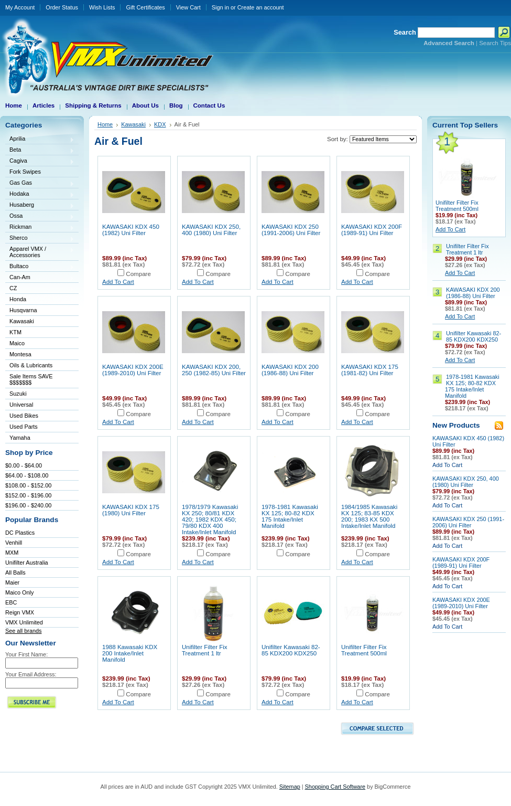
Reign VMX (19, 612)
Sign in (220, 7)
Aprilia (39, 139)
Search (405, 32)
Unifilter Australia (26, 562)
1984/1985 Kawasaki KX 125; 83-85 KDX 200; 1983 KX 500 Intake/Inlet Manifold (369, 516)
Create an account (260, 7)
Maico (39, 344)
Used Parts (23, 426)
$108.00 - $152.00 (28, 485)
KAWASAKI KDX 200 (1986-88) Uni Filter (290, 370)
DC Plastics (20, 532)
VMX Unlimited (24, 622)
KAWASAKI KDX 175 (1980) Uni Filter (130, 510)
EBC (11, 602)
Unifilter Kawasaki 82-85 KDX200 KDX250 (291, 650)
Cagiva (39, 161)
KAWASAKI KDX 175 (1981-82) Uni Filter (369, 370)
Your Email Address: (31, 674)
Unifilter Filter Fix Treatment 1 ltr (204, 650)
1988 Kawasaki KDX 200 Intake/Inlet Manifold (129, 653)
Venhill (13, 542)
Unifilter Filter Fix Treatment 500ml (364, 650)
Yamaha (39, 438)
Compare (138, 274)
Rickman (39, 227)
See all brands (23, 631)
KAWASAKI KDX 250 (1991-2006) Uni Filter (291, 230)
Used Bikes (23, 415)
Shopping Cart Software (335, 786)
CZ (39, 289)
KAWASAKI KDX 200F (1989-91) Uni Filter (371, 230)
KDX (160, 124)
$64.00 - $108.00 (26, 475)
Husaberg (39, 205)
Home (105, 124)
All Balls (15, 572)
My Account (20, 7)
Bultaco (39, 267)
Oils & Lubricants (30, 365)
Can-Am (39, 278)
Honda (39, 300)
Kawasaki (39, 322)
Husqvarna (39, 311)
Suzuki (39, 394)
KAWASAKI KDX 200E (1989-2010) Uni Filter (133, 370)
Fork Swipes (25, 171)
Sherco (39, 238)
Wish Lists (102, 7)
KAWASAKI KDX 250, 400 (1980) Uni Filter (211, 230)
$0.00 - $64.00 (23, 465)
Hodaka (39, 194)
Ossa (39, 216)
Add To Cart (118, 282)
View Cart (188, 7)
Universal (39, 405)
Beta (39, 150)
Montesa (39, 355)
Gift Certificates (145, 7)
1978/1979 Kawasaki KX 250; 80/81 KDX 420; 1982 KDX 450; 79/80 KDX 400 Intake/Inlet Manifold (210, 519)
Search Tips (495, 43)
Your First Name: (26, 654)
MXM (11, 552)
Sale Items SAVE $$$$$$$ (31, 379)
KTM (39, 333)
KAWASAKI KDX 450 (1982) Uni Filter (130, 230)
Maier (12, 582)
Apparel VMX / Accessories (39, 252)
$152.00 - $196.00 (28, 495)
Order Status (62, 7)
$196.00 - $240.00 (28, 505)
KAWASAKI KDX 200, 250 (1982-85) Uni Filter (214, 370)
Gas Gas (39, 183)
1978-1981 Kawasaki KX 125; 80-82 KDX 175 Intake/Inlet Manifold (290, 516)
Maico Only (19, 592)
